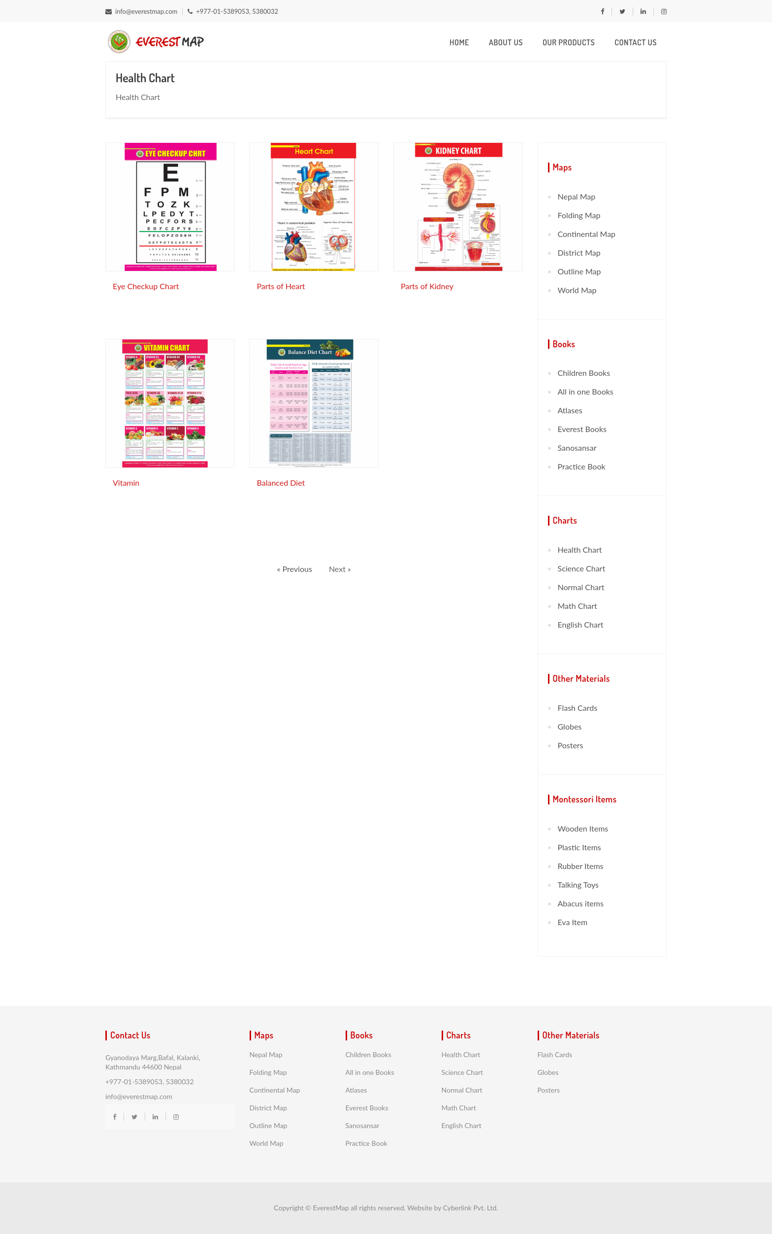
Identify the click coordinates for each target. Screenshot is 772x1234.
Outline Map (579, 271)
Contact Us (635, 42)
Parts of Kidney (427, 286)
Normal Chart (581, 587)
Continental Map (587, 233)
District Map (579, 252)
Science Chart (582, 568)
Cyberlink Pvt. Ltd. (470, 1207)
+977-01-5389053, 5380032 (233, 11)
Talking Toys (578, 884)
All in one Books (585, 391)
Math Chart (577, 605)
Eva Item (573, 922)
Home (459, 42)
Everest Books (582, 429)
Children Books (584, 372)
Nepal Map (577, 196)
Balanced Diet (281, 482)
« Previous (295, 568)
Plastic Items (579, 847)
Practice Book (582, 466)
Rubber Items (581, 865)
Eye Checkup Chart (146, 286)
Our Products (569, 42)
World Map (577, 290)
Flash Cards (578, 707)
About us (506, 42)
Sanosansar (577, 447)
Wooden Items (583, 828)
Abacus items (581, 903)
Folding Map (579, 215)
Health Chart (580, 549)
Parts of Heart (281, 286)
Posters (570, 745)
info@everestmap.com (141, 11)
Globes (570, 726)
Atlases (570, 410)
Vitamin (126, 482)
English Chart (581, 624)
